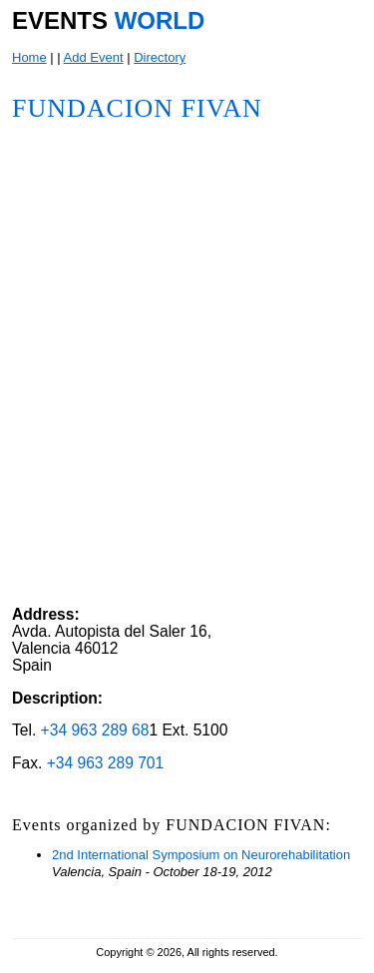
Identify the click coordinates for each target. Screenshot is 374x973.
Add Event (94, 57)
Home (29, 57)
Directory (160, 57)
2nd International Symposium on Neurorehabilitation (201, 854)
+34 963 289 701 (106, 762)
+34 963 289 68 (95, 730)
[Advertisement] (207, 476)
